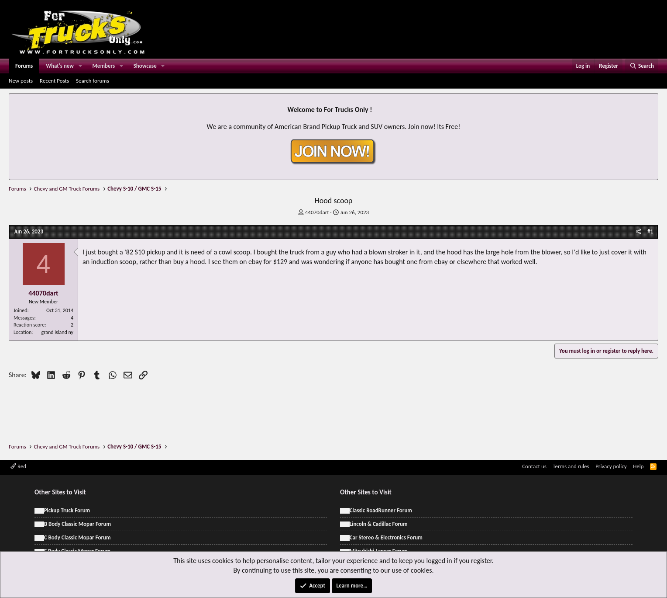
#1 (650, 231)
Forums (24, 66)
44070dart (317, 212)
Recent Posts (54, 80)
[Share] (638, 231)
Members (104, 66)
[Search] (641, 66)
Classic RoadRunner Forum (381, 510)
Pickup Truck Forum (67, 510)
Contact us (534, 466)
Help (638, 466)
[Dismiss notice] (649, 102)
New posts (21, 80)
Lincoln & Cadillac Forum (379, 524)
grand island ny (57, 332)
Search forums (92, 80)
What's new (60, 66)
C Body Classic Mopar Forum (77, 537)
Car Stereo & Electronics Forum (386, 537)
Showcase (145, 66)
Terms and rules (571, 466)
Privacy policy (611, 466)
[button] (80, 66)
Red (18, 466)
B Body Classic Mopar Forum (77, 524)
